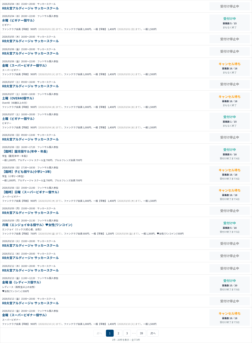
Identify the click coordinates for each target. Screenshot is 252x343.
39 (141, 333)
